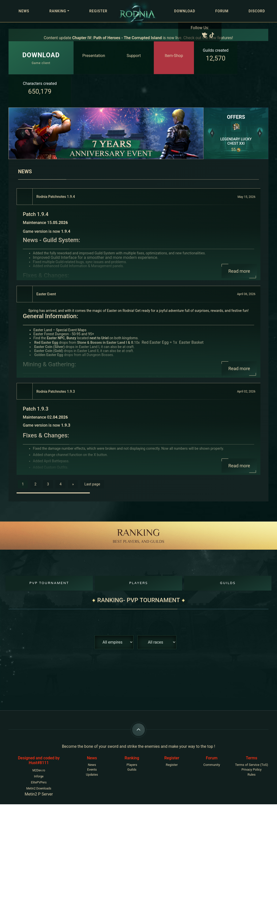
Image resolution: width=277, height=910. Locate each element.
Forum (222, 11)
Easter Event (46, 294)
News (24, 11)
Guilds (228, 583)
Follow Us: (200, 27)
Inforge (39, 776)
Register (98, 11)
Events (92, 769)
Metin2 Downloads (38, 788)
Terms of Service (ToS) (251, 765)
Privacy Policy (251, 769)
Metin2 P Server (39, 794)
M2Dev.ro (38, 770)
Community (211, 765)
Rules (252, 774)
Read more (239, 271)
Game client (41, 57)
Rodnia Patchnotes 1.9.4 (55, 197)
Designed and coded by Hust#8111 (38, 760)
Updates (92, 774)
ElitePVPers (38, 782)
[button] (23, 133)
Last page (92, 484)
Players (138, 583)
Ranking (57, 11)
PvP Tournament (49, 583)
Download (184, 11)
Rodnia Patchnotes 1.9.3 (55, 391)
